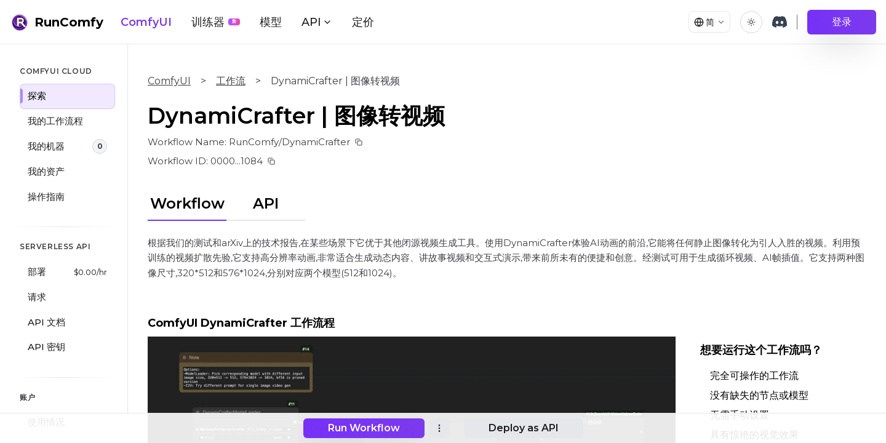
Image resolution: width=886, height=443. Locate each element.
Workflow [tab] (187, 203)
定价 (363, 22)
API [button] (316, 22)
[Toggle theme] (751, 22)
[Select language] (706, 22)
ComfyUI (146, 22)
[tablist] (226, 202)
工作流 (230, 81)
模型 (271, 22)
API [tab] (266, 203)
